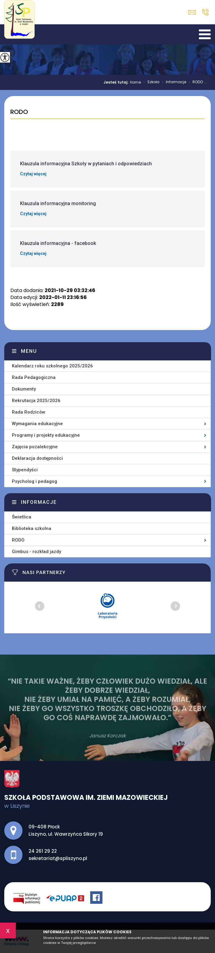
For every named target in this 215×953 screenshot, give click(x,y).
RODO (19, 112)
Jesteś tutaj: (117, 82)
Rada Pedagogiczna (34, 377)
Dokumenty (24, 389)
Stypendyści (25, 470)
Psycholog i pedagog (34, 481)
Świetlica (21, 517)
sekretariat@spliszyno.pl (192, 12)
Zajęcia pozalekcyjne (35, 446)
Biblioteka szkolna (31, 528)
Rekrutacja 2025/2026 (36, 400)
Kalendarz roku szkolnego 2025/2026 (52, 366)
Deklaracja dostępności (37, 458)
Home (135, 82)
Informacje (172, 82)
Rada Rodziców (28, 412)
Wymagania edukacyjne (37, 423)
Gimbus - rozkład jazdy (36, 551)
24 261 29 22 (205, 12)
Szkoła (150, 82)
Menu (29, 351)
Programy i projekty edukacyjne (46, 435)
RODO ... (196, 82)
